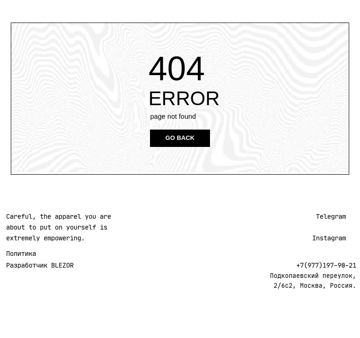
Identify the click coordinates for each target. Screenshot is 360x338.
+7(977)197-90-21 (326, 265)
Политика (21, 253)
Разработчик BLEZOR (40, 265)
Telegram (331, 216)
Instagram (329, 238)
